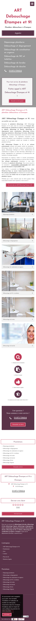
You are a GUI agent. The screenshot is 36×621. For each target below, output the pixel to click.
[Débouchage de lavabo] (18, 309)
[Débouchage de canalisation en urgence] (18, 257)
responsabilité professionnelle (19, 164)
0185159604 (15, 70)
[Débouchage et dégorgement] (18, 230)
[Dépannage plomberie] (18, 204)
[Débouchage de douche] (18, 335)
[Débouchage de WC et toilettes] (18, 283)
